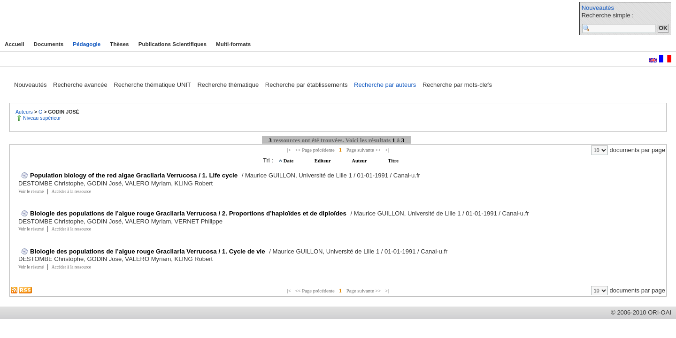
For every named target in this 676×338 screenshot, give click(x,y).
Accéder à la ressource (71, 191)
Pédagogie (86, 44)
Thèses (119, 44)
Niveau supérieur (42, 118)
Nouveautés (598, 7)
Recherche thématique (228, 84)
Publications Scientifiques (172, 44)
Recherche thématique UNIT (153, 84)
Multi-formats (233, 44)
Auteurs (24, 112)
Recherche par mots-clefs (457, 84)
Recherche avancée (81, 84)
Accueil (14, 44)
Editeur (323, 160)
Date (289, 160)
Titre (393, 160)
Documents (49, 44)
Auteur (360, 160)
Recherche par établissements (307, 84)
